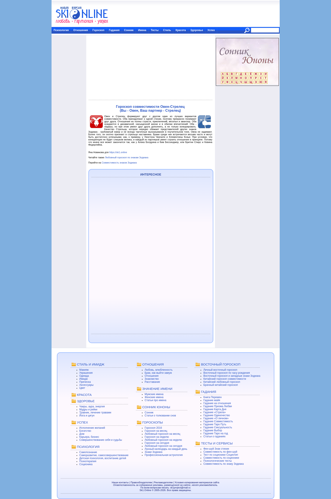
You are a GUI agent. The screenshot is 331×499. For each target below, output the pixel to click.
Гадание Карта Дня (214, 409)
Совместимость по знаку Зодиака (223, 463)
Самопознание (88, 452)
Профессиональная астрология (164, 455)
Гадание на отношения (217, 403)
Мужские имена (154, 394)
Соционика (86, 464)
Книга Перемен (212, 397)
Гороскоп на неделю (157, 436)
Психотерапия (87, 461)
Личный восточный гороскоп (220, 369)
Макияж (84, 369)
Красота (181, 30)
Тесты (154, 30)
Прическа (85, 381)
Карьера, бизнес (89, 436)
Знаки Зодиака (153, 451)
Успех (211, 30)
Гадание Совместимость (218, 421)
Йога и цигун (86, 415)
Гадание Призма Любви (217, 406)
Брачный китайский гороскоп (220, 384)
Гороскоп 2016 (153, 427)
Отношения (80, 30)
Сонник (128, 30)
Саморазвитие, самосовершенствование (104, 455)
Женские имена (154, 397)
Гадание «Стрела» (214, 412)
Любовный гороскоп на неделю (163, 439)
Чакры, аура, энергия (92, 406)
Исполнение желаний (92, 427)
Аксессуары (86, 384)
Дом (81, 433)
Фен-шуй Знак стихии (216, 448)
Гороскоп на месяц (156, 430)
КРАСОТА (84, 395)
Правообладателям (141, 482)
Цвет (82, 387)
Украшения (86, 372)
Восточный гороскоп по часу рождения (226, 372)
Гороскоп (98, 30)
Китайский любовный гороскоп (221, 381)
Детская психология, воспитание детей (102, 458)
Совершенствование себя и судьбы (100, 439)
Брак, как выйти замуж (158, 372)
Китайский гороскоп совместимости (224, 378)
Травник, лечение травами (95, 412)
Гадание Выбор (212, 430)
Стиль (167, 30)
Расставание (152, 381)
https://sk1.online (118, 152)
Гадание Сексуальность (217, 427)
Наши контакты (120, 482)
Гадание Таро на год (215, 433)
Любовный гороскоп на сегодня (163, 445)
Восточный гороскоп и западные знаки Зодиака (231, 375)
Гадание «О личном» (216, 418)
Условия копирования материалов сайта (197, 482)
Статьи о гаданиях (214, 436)
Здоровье (196, 30)
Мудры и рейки (88, 409)
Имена (142, 30)
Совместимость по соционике (221, 457)
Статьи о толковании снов (160, 415)
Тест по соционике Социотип (220, 454)
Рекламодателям (163, 482)
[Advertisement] (150, 68)
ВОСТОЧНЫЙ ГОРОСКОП (220, 364)
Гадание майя (211, 400)
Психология (61, 30)
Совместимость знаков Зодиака (119, 162)
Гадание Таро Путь (214, 424)
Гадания (114, 30)
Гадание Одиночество (216, 415)
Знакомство (152, 378)
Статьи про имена (155, 400)
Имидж (83, 378)
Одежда (84, 375)
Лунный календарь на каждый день (166, 448)
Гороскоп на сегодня (157, 442)
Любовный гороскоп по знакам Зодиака (126, 157)
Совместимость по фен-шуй (220, 451)
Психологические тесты (217, 460)
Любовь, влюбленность (159, 369)
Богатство (85, 430)
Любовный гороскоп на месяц (162, 433)
